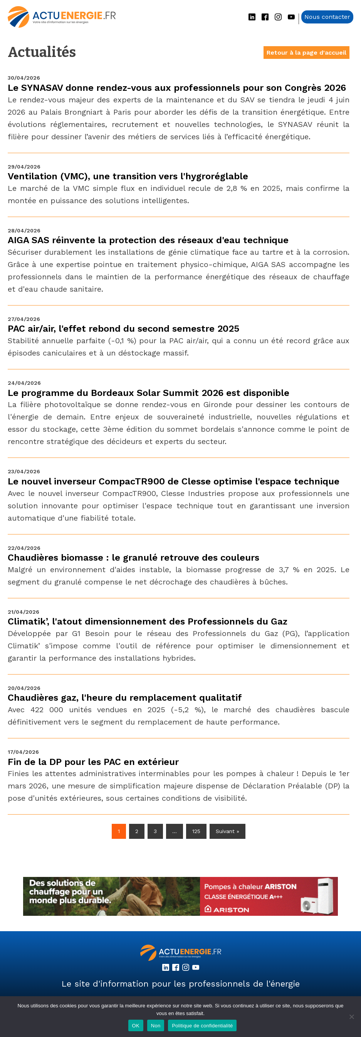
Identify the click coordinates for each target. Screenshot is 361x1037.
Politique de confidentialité (202, 1026)
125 (196, 831)
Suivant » (227, 831)
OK (135, 1026)
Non (156, 1026)
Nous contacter (327, 16)
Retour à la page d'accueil (306, 52)
